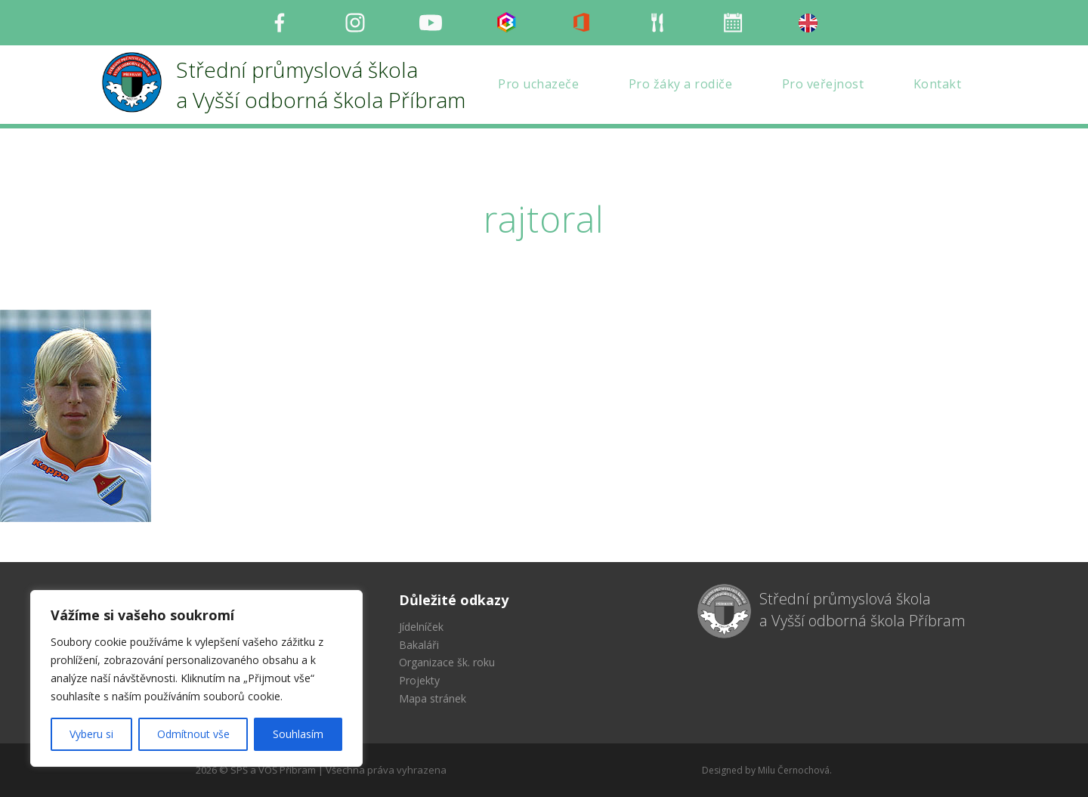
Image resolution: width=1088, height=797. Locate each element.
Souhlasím (298, 734)
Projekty (419, 680)
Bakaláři (419, 645)
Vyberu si (91, 734)
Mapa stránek (432, 698)
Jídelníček (421, 626)
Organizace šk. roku (447, 662)
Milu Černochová (794, 770)
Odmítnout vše (193, 734)
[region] (196, 678)
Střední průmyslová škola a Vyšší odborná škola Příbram (862, 609)
